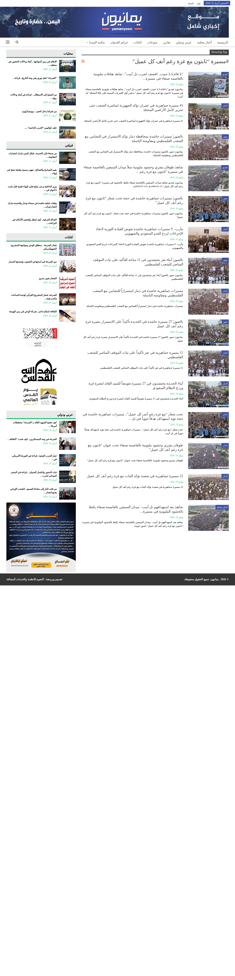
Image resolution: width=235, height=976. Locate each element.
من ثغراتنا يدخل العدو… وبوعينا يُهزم (39, 111)
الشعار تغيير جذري (48, 278)
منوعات (152, 42)
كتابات (138, 42)
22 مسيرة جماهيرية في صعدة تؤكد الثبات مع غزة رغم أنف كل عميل (135, 476)
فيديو (225, 74)
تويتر (199, 3)
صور (225, 136)
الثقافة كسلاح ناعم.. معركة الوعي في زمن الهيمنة (33, 311)
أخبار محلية (204, 42)
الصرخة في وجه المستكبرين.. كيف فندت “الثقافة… (32, 439)
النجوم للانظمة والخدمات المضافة (25, 579)
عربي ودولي (184, 42)
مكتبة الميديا (97, 42)
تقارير (166, 42)
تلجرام (191, 3)
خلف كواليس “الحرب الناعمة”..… (40, 128)
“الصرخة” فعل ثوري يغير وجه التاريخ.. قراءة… (34, 78)
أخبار (225, 105)
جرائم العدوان (119, 42)
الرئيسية (222, 42)
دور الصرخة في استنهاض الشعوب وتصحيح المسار (33, 261)
